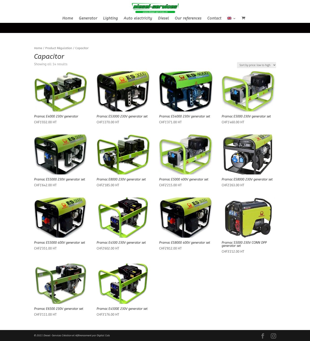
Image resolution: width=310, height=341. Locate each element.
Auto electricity (138, 18)
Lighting (110, 18)
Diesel (163, 18)
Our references (188, 18)
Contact (214, 18)
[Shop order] (256, 65)
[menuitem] (231, 20)
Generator (88, 18)
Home (67, 18)
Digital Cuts (103, 335)
